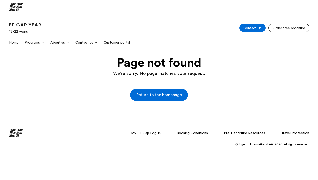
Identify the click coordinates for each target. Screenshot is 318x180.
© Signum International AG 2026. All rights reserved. (272, 144)
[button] (159, 95)
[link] (25, 28)
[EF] (16, 7)
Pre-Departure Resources (244, 133)
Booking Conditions (192, 133)
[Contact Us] (252, 28)
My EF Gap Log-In (146, 133)
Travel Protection (295, 133)
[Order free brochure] (289, 28)
